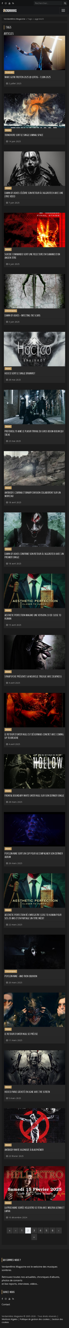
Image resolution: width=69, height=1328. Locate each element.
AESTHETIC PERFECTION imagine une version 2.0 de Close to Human (33, 617)
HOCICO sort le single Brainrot (20, 373)
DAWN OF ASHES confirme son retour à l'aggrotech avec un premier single (34, 555)
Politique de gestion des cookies (35, 1319)
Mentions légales (9, 1319)
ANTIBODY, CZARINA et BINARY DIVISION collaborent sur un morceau (33, 494)
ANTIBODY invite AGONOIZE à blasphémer (24, 1150)
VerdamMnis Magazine (14, 19)
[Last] (34, 1237)
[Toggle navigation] (63, 10)
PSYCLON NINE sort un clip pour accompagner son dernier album (34, 855)
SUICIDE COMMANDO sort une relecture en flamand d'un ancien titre (32, 256)
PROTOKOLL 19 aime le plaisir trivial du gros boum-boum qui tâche (34, 433)
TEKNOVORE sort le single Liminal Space (24, 135)
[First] (9, 1230)
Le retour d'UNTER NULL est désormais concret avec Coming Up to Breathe (34, 736)
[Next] (59, 1230)
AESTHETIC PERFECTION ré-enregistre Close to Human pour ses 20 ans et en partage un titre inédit (33, 916)
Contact (6, 1304)
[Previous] (16, 1230)
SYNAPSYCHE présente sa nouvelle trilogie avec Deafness (33, 676)
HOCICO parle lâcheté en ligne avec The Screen (27, 1092)
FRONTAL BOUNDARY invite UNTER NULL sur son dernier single (34, 796)
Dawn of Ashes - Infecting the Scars (23, 315)
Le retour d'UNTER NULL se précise (21, 1034)
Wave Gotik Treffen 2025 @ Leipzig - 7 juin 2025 (28, 77)
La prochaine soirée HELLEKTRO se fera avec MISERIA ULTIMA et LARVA (34, 1209)
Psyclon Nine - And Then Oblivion (21, 976)
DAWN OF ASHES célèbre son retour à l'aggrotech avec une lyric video (34, 194)
